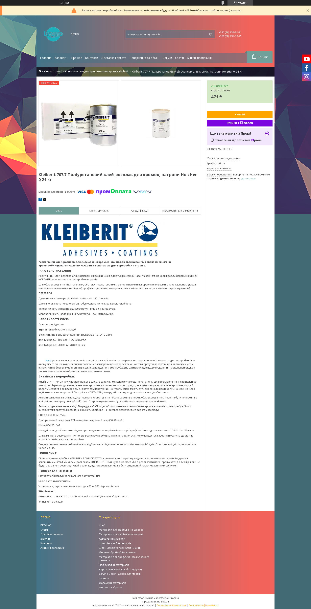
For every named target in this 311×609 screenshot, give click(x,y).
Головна (45, 58)
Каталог (60, 58)
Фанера (104, 578)
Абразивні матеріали (112, 538)
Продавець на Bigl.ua (155, 601)
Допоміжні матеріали (112, 583)
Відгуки (167, 58)
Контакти (91, 58)
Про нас (76, 58)
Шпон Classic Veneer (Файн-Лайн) (120, 548)
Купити (240, 114)
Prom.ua (174, 598)
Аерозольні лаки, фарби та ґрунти (120, 569)
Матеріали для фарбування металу (121, 534)
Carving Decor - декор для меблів (120, 573)
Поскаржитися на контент (171, 605)
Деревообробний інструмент (117, 552)
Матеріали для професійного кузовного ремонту (124, 558)
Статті (179, 58)
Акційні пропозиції (199, 58)
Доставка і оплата (113, 58)
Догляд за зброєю (110, 587)
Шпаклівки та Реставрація (115, 543)
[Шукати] (211, 34)
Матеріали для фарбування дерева (121, 529)
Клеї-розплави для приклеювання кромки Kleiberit (97, 71)
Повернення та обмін (144, 58)
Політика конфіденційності (204, 605)
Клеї (59, 71)
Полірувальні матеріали (114, 565)
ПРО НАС (46, 525)
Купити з (240, 123)
